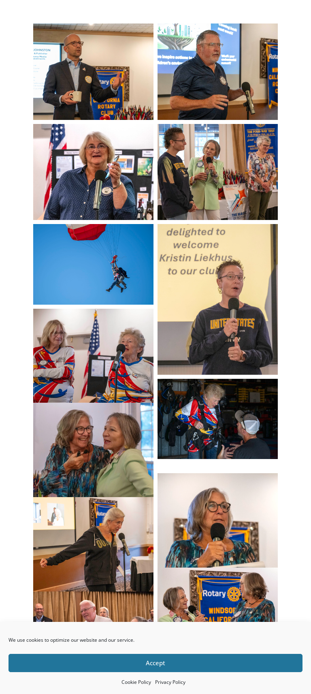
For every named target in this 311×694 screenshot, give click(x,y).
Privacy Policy (170, 682)
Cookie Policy (136, 682)
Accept (155, 663)
